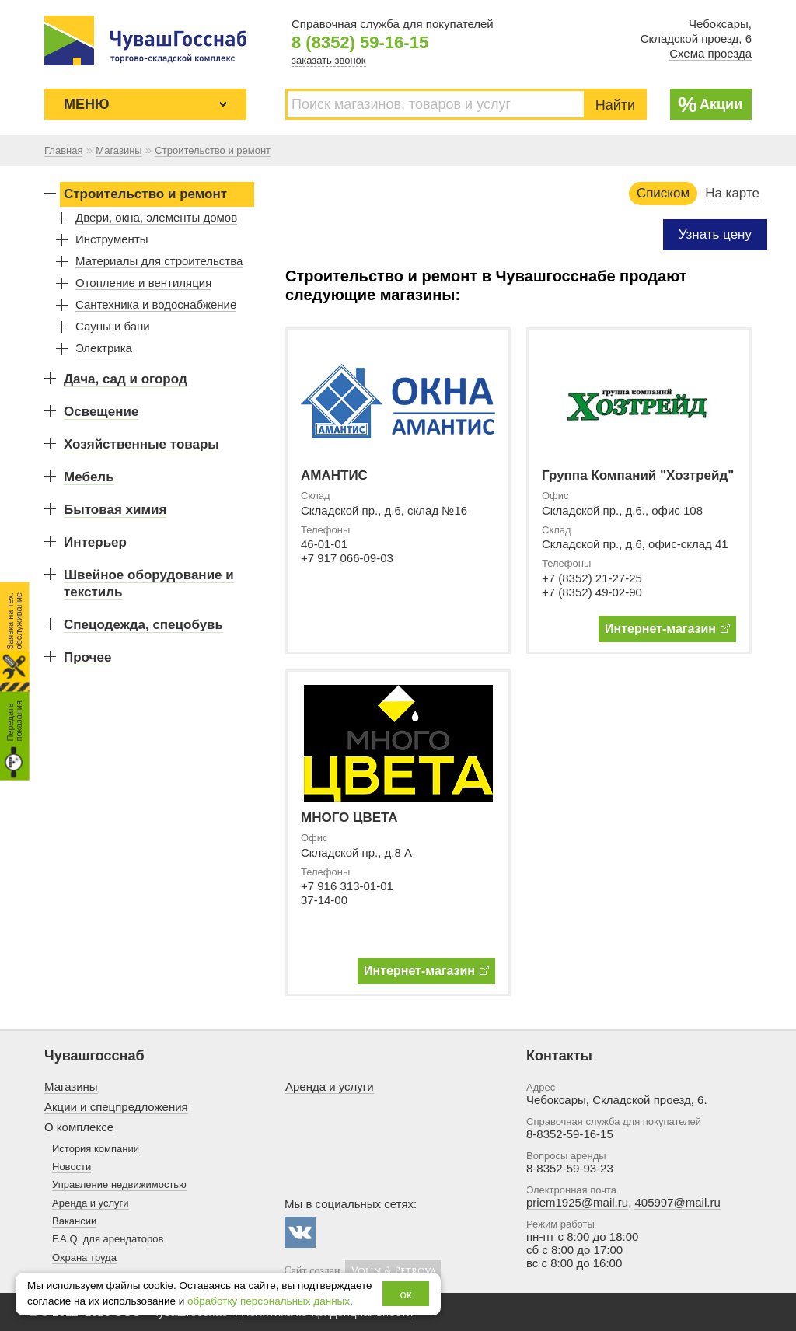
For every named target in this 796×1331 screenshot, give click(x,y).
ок (406, 1294)
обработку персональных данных (268, 1301)
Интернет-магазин (667, 628)
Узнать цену (715, 234)
